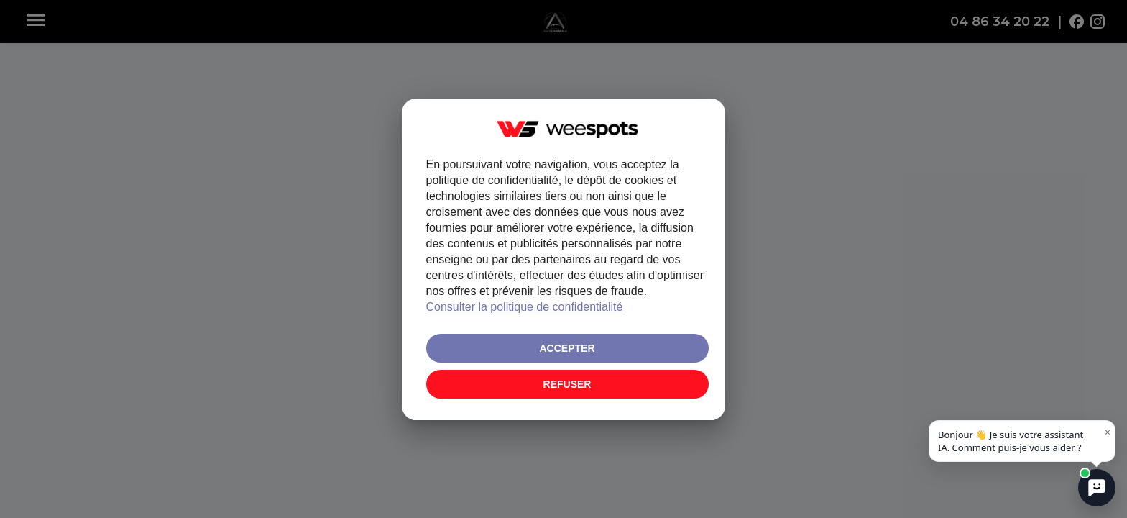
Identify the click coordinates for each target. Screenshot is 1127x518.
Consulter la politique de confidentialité (524, 307)
